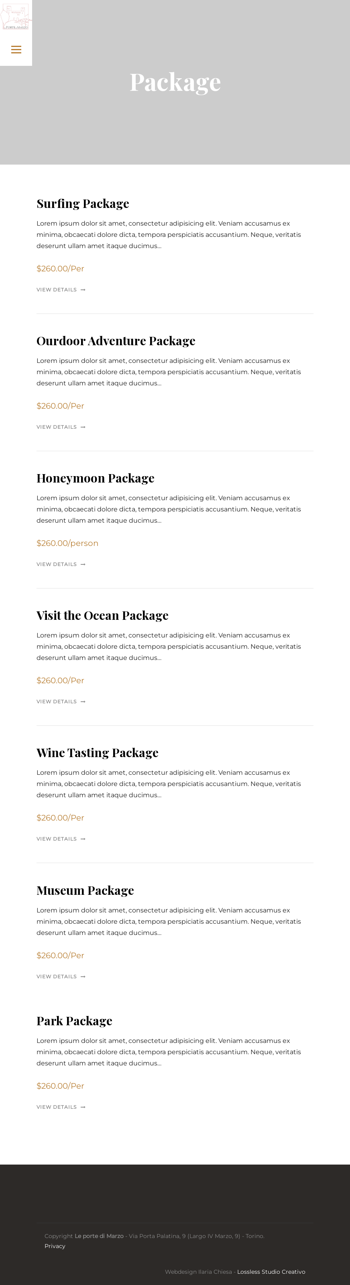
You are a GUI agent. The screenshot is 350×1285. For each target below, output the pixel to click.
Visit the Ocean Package (103, 615)
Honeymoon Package (96, 478)
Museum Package (85, 890)
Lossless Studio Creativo (271, 1271)
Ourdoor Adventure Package (116, 340)
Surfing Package (83, 203)
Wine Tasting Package (98, 752)
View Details (57, 290)
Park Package (74, 1020)
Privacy (55, 1246)
